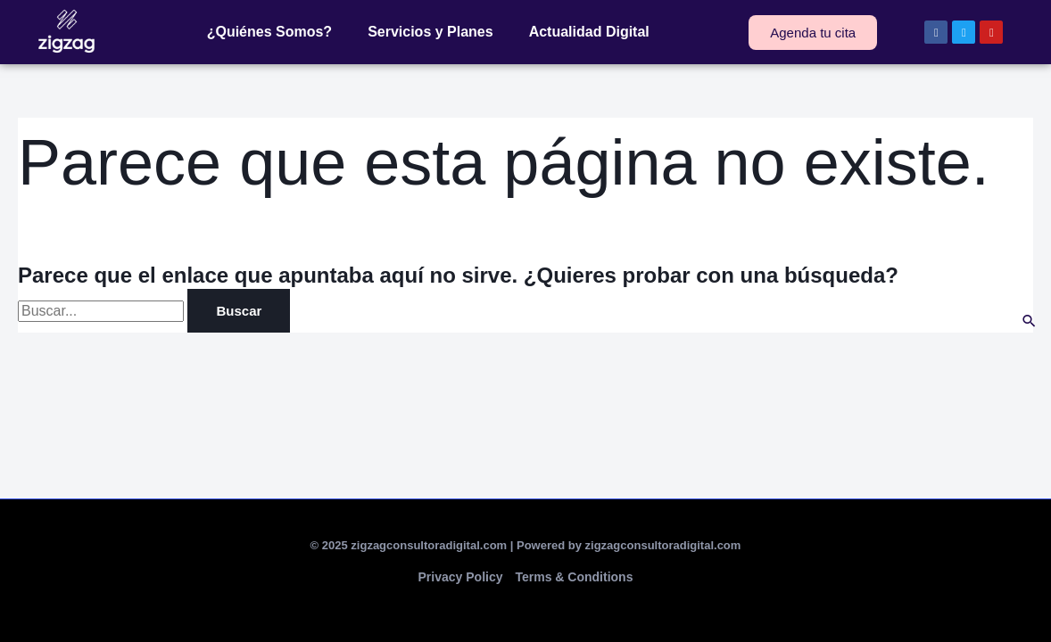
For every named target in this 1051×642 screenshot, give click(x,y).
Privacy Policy (460, 577)
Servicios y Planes (430, 31)
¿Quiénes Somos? (269, 31)
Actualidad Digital (589, 31)
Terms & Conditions (574, 577)
